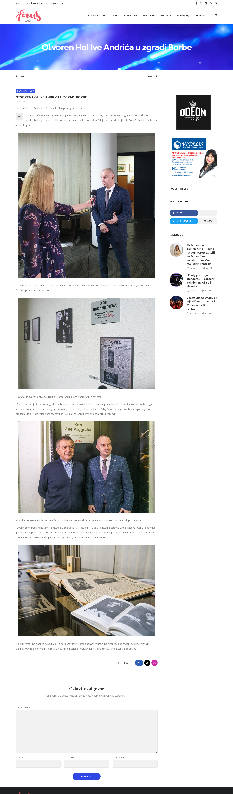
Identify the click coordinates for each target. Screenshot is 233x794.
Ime (20, 739)
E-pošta (71, 739)
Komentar (24, 689)
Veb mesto (120, 739)
